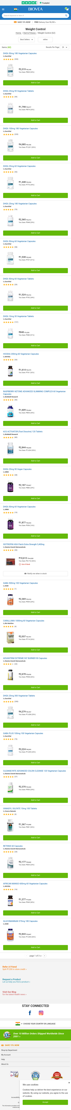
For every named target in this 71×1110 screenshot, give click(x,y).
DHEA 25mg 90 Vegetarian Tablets (18, 91)
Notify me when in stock (35, 574)
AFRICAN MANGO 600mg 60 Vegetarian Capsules (25, 883)
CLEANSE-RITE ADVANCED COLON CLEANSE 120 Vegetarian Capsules (34, 771)
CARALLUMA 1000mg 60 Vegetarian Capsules (23, 621)
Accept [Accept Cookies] (45, 1102)
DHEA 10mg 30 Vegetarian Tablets (18, 316)
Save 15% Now (10, 1045)
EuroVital (8, 56)
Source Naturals (10, 811)
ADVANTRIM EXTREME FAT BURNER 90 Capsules (25, 658)
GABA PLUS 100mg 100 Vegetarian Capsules (23, 733)
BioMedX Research (11, 397)
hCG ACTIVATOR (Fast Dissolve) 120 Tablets (22, 431)
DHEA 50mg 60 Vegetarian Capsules (19, 241)
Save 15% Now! (22, 22)
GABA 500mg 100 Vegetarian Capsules (20, 583)
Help (3, 1059)
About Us (4, 1064)
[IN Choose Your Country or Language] (16, 9)
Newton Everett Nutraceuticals (15, 547)
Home (19, 33)
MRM (7, 472)
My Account (6, 1055)
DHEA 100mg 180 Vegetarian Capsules (20, 128)
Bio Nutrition (9, 623)
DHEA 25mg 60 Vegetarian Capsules (19, 166)
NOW (6, 586)
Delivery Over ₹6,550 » (45, 22)
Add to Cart (35, 83)
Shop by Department (9, 1050)
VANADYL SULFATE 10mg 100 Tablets (20, 808)
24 (64, 47)
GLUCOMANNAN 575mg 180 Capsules (20, 921)
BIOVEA (7, 357)
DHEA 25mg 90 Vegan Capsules (17, 469)
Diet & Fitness (29, 33)
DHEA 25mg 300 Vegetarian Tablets (19, 696)
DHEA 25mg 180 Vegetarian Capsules (20, 203)
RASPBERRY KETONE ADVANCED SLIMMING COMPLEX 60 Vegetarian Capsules (34, 392)
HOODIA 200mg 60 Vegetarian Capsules (21, 354)
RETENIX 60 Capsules (13, 846)
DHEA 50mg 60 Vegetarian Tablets (18, 279)
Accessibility (15, 1097)
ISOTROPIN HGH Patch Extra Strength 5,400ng (23, 544)
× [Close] (69, 1082)
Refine (45, 40)
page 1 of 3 (35, 955)
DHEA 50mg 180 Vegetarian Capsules (20, 53)
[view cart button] (67, 9)
